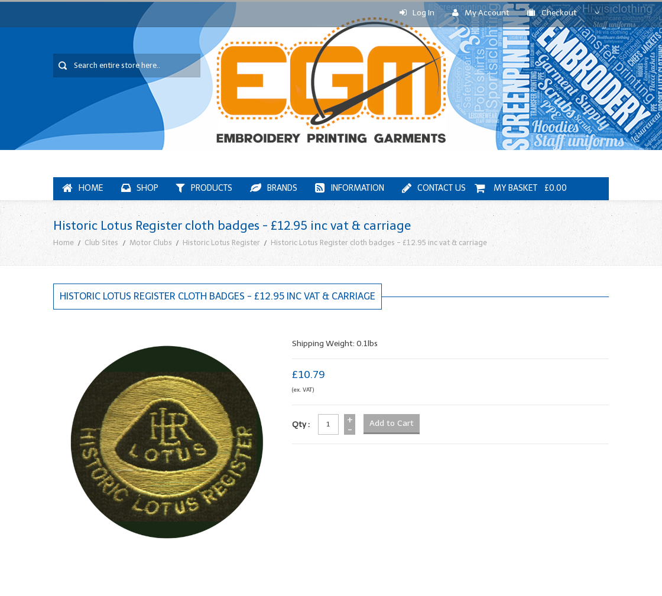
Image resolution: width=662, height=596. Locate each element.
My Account (481, 13)
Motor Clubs (150, 242)
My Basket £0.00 (521, 188)
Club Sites (101, 242)
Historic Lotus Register (221, 242)
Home (63, 242)
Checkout (552, 13)
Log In (417, 13)
